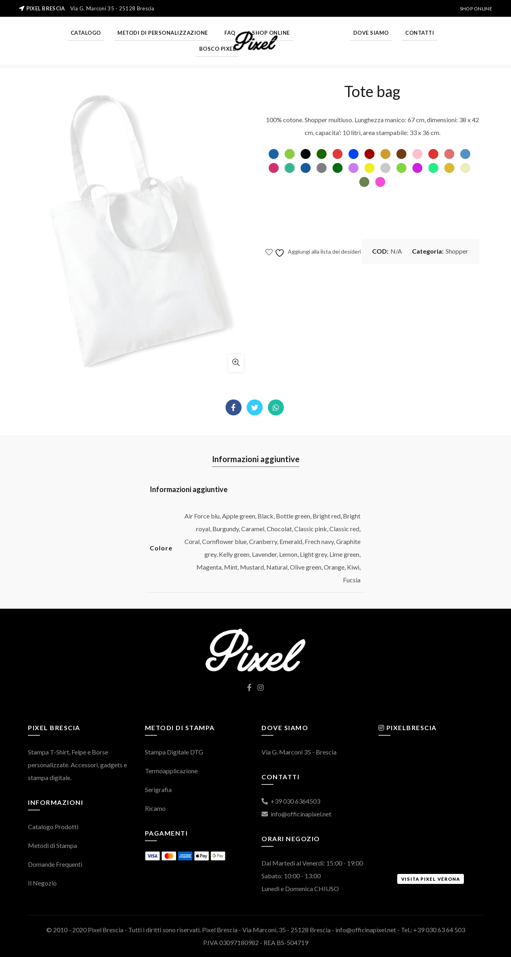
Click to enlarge (236, 363)
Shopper (457, 251)
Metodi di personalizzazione (162, 33)
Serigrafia (158, 789)
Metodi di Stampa (52, 845)
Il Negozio (42, 883)
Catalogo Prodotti (53, 826)
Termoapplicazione (171, 770)
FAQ (230, 33)
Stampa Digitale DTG (174, 752)
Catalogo (86, 33)
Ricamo (155, 808)
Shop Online (476, 9)
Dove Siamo (371, 33)
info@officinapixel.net (296, 814)
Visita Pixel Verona (430, 879)
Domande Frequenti (55, 864)
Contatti (419, 33)
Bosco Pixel (217, 49)
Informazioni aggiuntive (255, 459)
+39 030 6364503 (290, 801)
